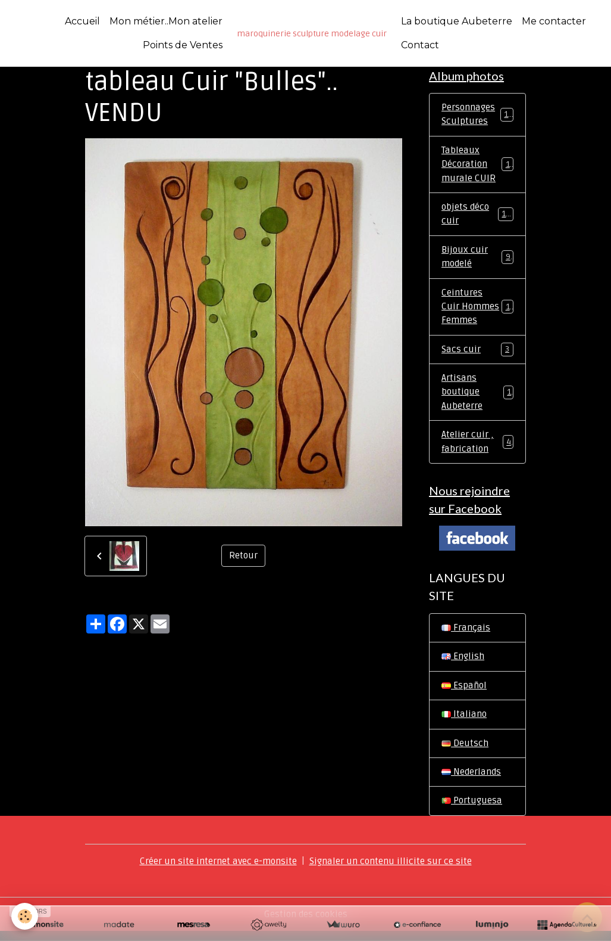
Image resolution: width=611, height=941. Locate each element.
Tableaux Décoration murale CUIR (478, 166)
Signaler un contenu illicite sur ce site (394, 871)
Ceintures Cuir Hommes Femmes (478, 311)
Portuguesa (472, 811)
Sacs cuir (477, 355)
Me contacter (554, 21)
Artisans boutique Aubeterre (477, 398)
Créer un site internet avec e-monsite (216, 871)
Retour (243, 556)
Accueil (82, 21)
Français (465, 636)
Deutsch (465, 753)
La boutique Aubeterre (456, 21)
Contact (420, 45)
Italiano (464, 723)
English (462, 665)
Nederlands (472, 782)
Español (464, 694)
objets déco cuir (477, 217)
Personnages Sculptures (477, 116)
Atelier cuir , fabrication (477, 449)
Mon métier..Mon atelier (166, 21)
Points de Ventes (183, 45)
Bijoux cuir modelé (477, 260)
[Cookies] (25, 916)
